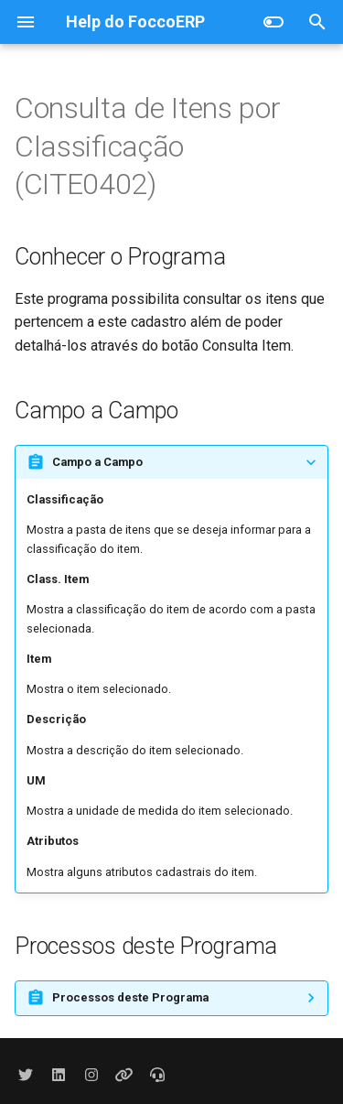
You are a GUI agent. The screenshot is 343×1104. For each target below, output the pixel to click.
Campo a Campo (97, 462)
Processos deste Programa (130, 997)
